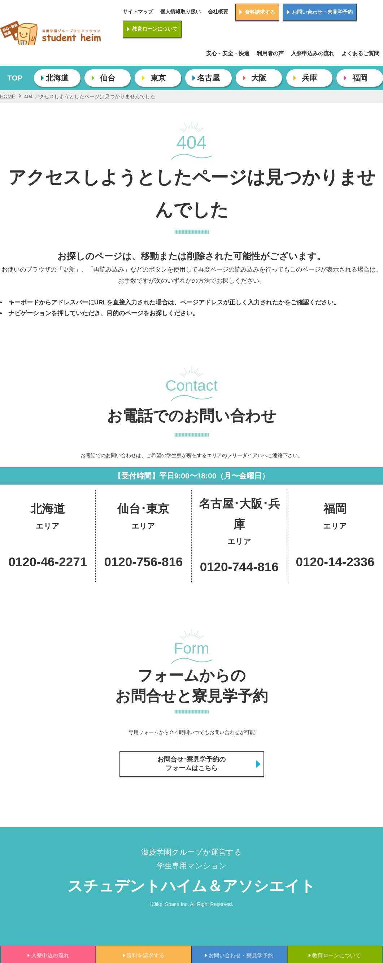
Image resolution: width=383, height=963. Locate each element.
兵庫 (309, 78)
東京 (158, 78)
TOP (15, 78)
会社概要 (218, 11)
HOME (7, 96)
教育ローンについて (155, 29)
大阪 (258, 78)
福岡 (359, 78)
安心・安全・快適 (227, 53)
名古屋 (208, 78)
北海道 (57, 78)
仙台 (107, 78)
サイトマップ (138, 11)
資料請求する (260, 12)
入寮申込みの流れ (312, 53)
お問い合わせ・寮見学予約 (322, 12)
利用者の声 (270, 53)
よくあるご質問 (360, 53)
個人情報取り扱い (180, 11)
